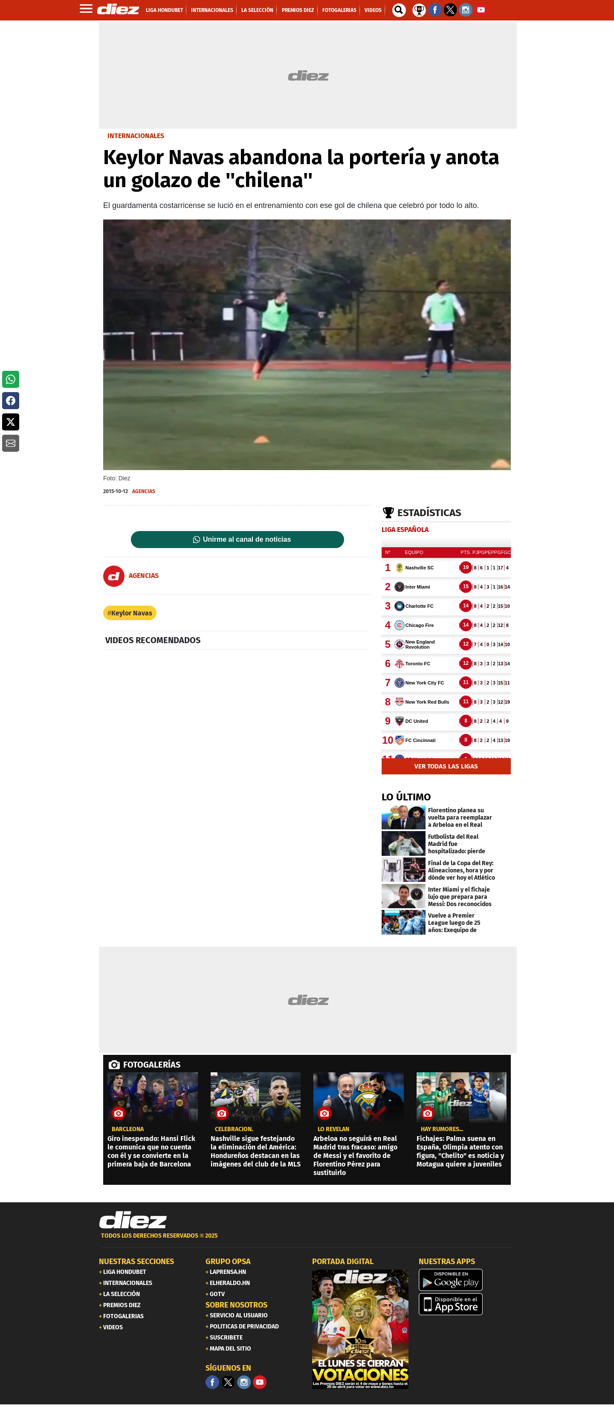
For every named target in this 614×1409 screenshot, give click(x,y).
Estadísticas (429, 513)
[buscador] (399, 10)
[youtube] (259, 1382)
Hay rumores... (442, 1129)
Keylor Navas (131, 613)
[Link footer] (133, 1220)
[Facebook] (212, 1382)
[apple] (467, 1304)
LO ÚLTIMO (406, 797)
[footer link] (307, 1240)
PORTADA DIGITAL (343, 1261)
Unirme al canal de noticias (247, 539)
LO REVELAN (333, 1129)
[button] (10, 379)
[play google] (467, 1280)
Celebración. (234, 1129)
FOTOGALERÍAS (151, 1065)
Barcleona (128, 1129)
